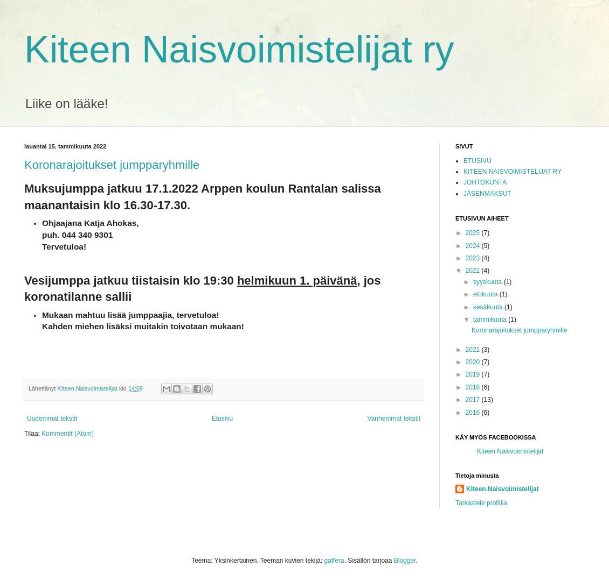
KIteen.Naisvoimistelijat (502, 489)
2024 (474, 246)
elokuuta (486, 294)
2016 (474, 412)
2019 (474, 374)
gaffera (334, 560)
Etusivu (222, 418)
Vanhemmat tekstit (394, 418)
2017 (474, 399)
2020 (474, 362)
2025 (474, 233)
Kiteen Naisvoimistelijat (510, 451)
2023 (474, 258)
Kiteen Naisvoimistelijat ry (239, 49)
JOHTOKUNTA (485, 182)
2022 (474, 270)
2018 (474, 387)
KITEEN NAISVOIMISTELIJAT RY (512, 171)
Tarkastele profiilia (481, 503)
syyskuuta (488, 282)
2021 (474, 349)
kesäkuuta (488, 307)
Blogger (405, 560)
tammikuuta (490, 319)
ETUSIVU (477, 161)
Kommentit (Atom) (67, 433)
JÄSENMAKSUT (487, 193)
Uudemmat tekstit (52, 418)
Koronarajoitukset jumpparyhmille (111, 165)
